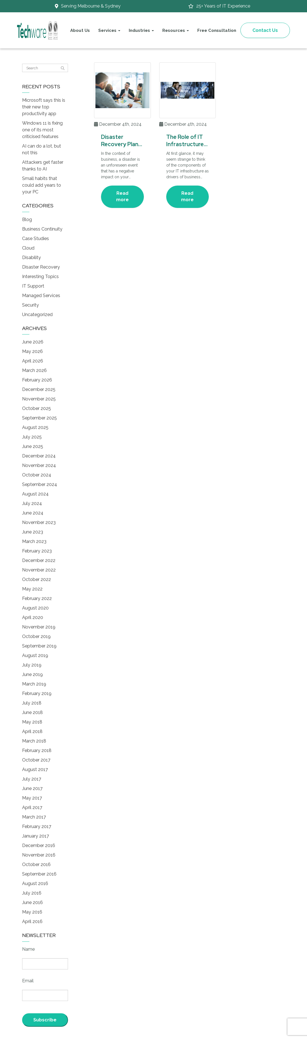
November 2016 (38, 855)
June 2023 (32, 532)
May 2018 (32, 722)
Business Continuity (42, 229)
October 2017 (36, 760)
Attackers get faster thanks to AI (42, 166)
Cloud (28, 248)
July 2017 (31, 779)
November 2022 (39, 570)
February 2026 (37, 380)
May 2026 (32, 351)
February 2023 (37, 551)
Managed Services (41, 295)
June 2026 (32, 342)
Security (30, 305)
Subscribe (45, 1020)
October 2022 (36, 579)
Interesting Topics (40, 276)
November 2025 (39, 399)
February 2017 (36, 826)
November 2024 (39, 465)
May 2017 (32, 798)
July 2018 (31, 703)
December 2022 (38, 560)
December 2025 (38, 389)
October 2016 (36, 864)
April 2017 (32, 807)
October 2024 (36, 475)
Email (28, 980)
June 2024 (32, 513)
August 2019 (35, 655)
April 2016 (32, 921)
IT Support (33, 286)
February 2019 (36, 693)
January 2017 (35, 836)
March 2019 (34, 684)
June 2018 (32, 712)
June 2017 (32, 788)
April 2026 (32, 361)
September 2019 (39, 646)
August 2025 (35, 427)
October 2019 (36, 636)
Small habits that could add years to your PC (41, 185)
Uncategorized (37, 314)
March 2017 (34, 817)
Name (28, 949)
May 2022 (32, 589)
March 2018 (34, 741)
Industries (141, 30)
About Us (80, 30)
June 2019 (32, 674)
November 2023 (39, 522)
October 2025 (36, 408)
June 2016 (32, 902)
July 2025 (32, 437)
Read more (122, 196)
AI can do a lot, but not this (41, 149)
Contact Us (265, 30)
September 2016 (39, 874)
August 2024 (35, 494)
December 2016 (38, 845)
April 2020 (32, 617)
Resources (175, 30)
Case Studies (35, 238)
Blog (27, 219)
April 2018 (32, 731)
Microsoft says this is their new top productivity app (43, 107)
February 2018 (36, 750)
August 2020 (35, 608)
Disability (31, 257)
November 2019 (38, 627)
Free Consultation (216, 30)
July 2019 (31, 665)
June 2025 (32, 446)
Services (109, 30)
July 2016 (31, 893)
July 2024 (32, 503)
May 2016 (32, 912)
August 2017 (35, 769)
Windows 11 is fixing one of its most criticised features (42, 129)
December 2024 (39, 456)
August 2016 (35, 883)
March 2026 (34, 370)
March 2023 (34, 541)
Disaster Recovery (41, 267)
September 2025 (39, 418)
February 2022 (37, 598)
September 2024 (39, 484)
